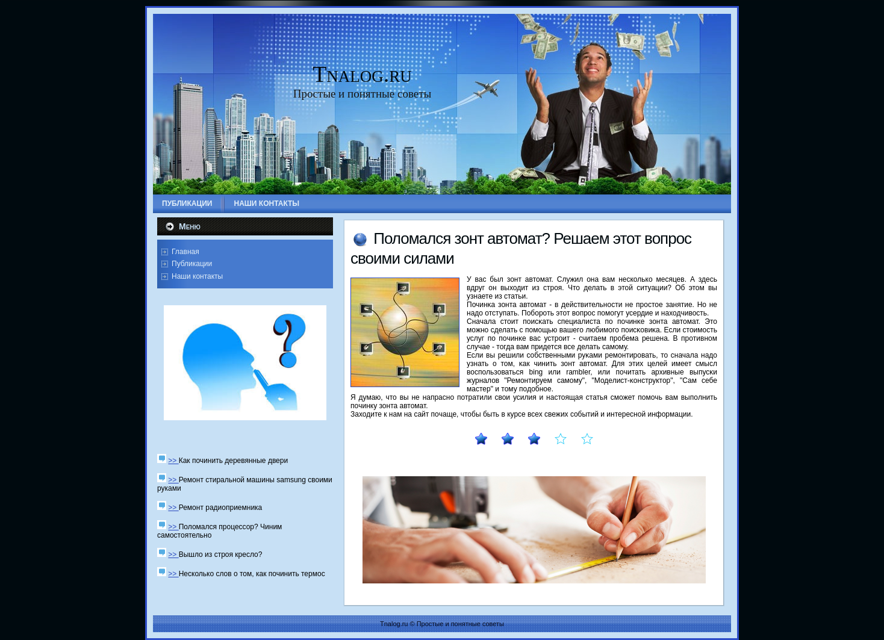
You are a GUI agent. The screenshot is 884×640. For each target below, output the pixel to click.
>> (173, 460)
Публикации (192, 263)
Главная (185, 251)
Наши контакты (197, 276)
